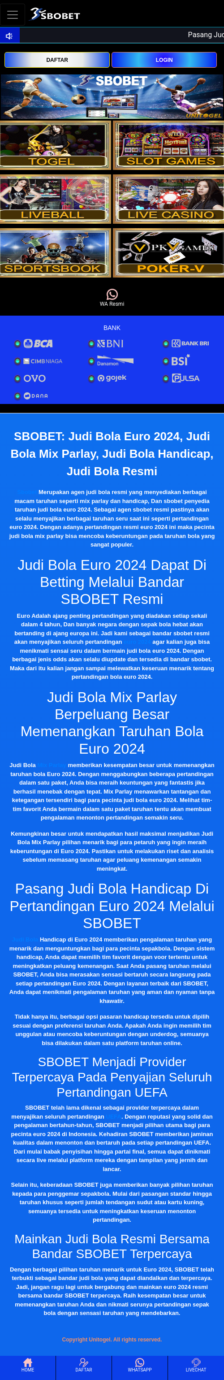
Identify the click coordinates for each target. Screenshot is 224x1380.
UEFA (113, 1116)
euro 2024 (137, 641)
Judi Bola (25, 939)
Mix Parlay (51, 765)
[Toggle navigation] (12, 15)
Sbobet (27, 492)
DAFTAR (57, 60)
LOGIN (164, 60)
